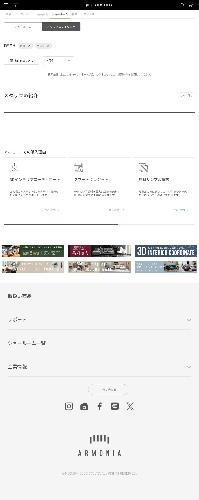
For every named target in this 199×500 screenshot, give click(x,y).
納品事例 (42, 14)
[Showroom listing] (16, 5)
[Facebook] (99, 406)
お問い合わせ (108, 389)
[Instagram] (69, 406)
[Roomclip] (84, 406)
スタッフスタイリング (61, 27)
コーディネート (24, 14)
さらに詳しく (52, 210)
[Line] (115, 406)
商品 (8, 14)
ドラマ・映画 (89, 14)
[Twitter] (130, 406)
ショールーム (60, 14)
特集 (74, 14)
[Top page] (99, 7)
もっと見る (186, 95)
